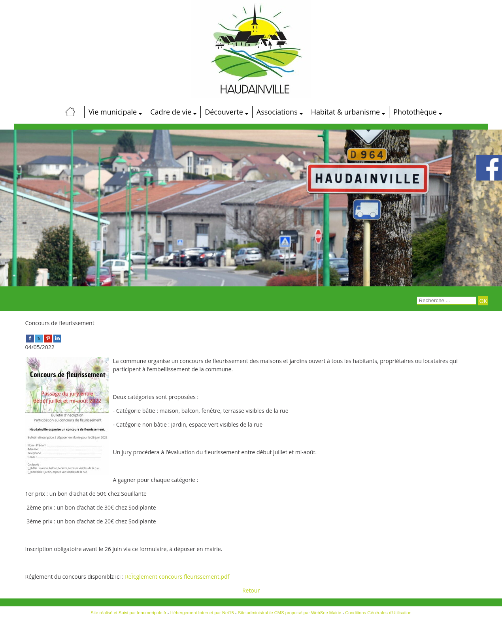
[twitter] (39, 338)
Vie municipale (113, 112)
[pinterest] (48, 338)
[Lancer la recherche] (483, 300)
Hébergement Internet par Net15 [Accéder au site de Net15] (202, 612)
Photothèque (415, 112)
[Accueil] (70, 112)
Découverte (224, 112)
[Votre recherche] (446, 301)
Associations (277, 112)
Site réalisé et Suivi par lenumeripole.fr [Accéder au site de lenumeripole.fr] (128, 612)
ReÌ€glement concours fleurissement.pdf (177, 576)
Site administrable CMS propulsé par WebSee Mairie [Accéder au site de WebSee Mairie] (290, 612)
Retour (251, 590)
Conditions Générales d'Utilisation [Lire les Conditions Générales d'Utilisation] (378, 612)
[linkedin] (57, 338)
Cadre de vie (170, 112)
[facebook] (30, 338)
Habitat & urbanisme (345, 112)
